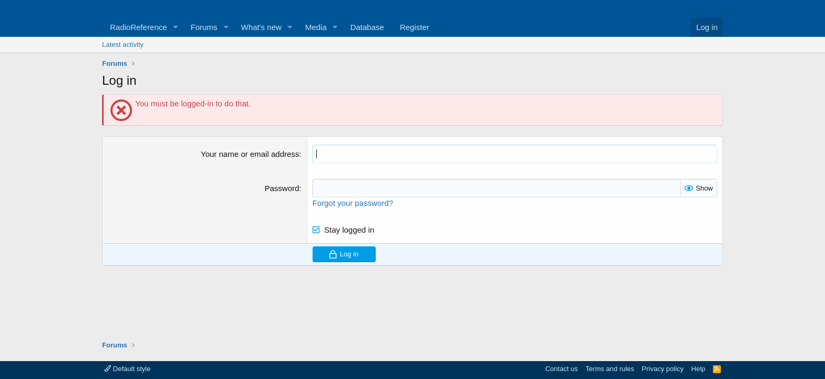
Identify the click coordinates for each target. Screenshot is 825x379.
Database (367, 27)
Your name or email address (250, 153)
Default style (127, 369)
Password (282, 188)
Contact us (561, 369)
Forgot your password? (353, 202)
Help (698, 369)
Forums (203, 27)
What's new (261, 27)
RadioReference (138, 27)
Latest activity (123, 44)
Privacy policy (662, 369)
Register (414, 27)
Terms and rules (610, 369)
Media (316, 27)
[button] (175, 27)
